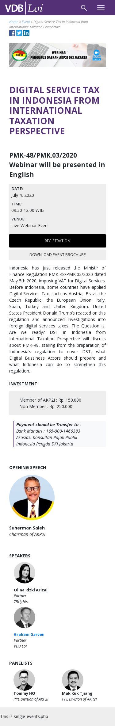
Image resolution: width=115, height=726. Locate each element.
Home (13, 21)
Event (26, 21)
